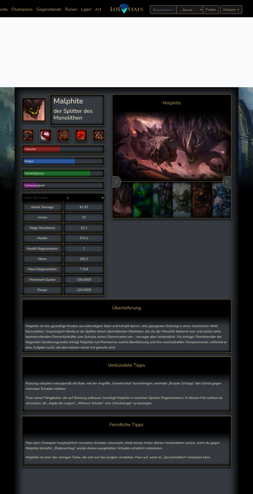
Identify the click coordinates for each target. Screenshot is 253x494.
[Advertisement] (126, 52)
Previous (116, 182)
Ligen (86, 9)
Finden (211, 9)
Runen (71, 9)
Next (227, 182)
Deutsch (229, 9)
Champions (22, 9)
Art (98, 9)
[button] (28, 135)
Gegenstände (49, 9)
